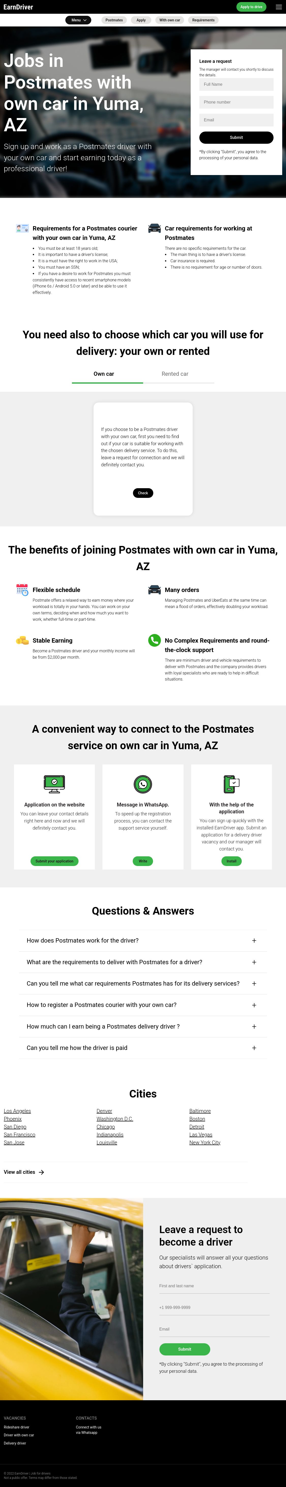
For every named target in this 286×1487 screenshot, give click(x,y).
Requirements (203, 20)
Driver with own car (19, 1435)
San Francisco (19, 1135)
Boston (197, 1119)
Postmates (114, 20)
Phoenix (13, 1119)
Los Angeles (17, 1111)
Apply (141, 20)
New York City (204, 1142)
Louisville (107, 1142)
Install (232, 861)
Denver (104, 1111)
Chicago (106, 1127)
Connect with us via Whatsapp (88, 1430)
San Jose (14, 1142)
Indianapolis (110, 1135)
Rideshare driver (16, 1427)
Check (143, 493)
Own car (106, 374)
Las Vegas (200, 1135)
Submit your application (54, 861)
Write (143, 861)
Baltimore (200, 1111)
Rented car (177, 374)
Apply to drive (251, 7)
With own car (169, 20)
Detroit (196, 1127)
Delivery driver (15, 1443)
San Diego (15, 1127)
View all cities (19, 1172)
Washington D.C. (115, 1119)
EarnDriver (18, 7)
